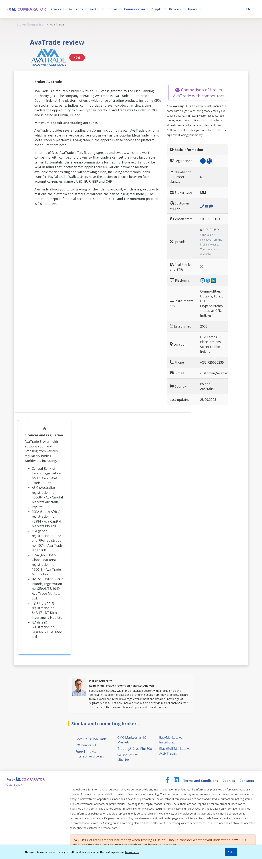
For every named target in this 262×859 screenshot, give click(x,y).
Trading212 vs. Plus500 (134, 748)
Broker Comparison (30, 24)
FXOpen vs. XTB (87, 745)
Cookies (229, 780)
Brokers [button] (175, 9)
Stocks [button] (56, 9)
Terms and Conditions (201, 780)
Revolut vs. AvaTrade (91, 739)
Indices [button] (112, 9)
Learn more (132, 852)
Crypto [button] (157, 9)
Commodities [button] (135, 9)
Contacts (246, 780)
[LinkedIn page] (177, 780)
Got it (231, 852)
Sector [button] (95, 9)
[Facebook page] (167, 780)
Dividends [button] (75, 9)
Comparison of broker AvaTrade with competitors (198, 92)
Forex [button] (193, 9)
